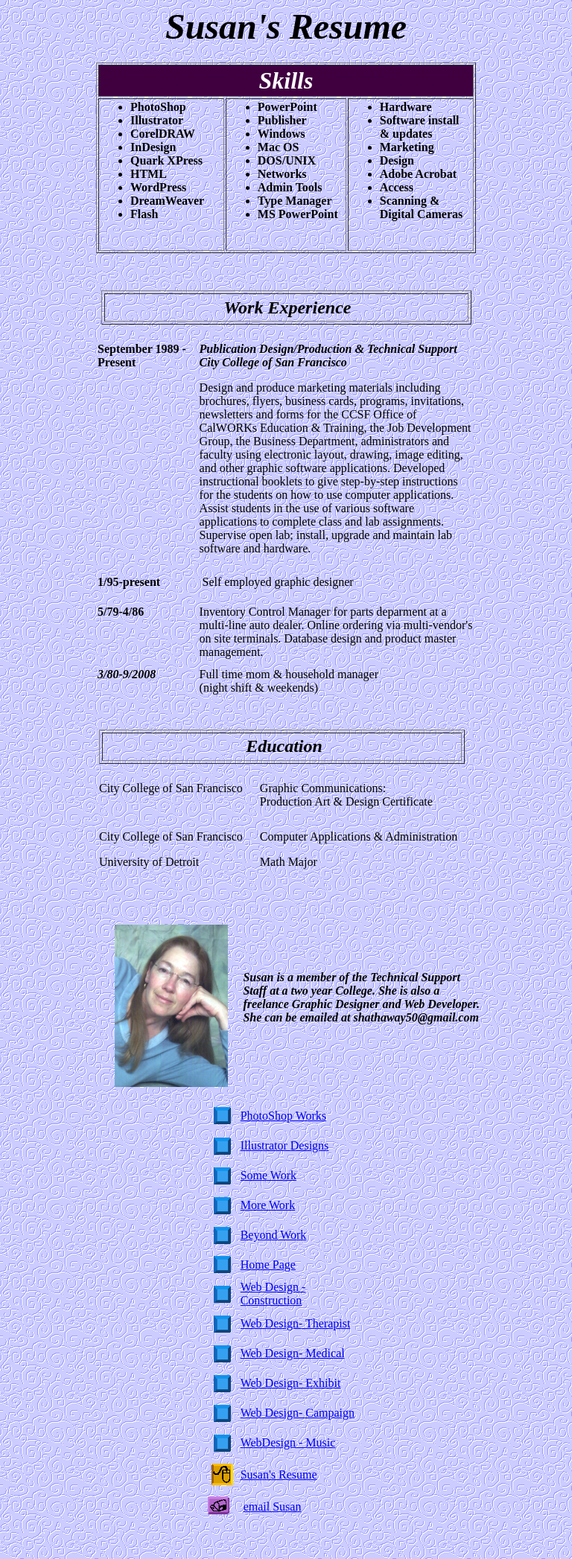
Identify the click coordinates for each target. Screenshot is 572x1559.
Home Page (268, 1264)
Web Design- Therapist (296, 1323)
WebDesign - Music (288, 1442)
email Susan (273, 1506)
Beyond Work (274, 1234)
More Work (268, 1205)
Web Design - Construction (273, 1294)
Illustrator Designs (285, 1145)
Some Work (268, 1175)
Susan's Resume (279, 1474)
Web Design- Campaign (298, 1412)
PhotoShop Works (283, 1115)
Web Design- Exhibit (291, 1383)
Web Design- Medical (293, 1353)
